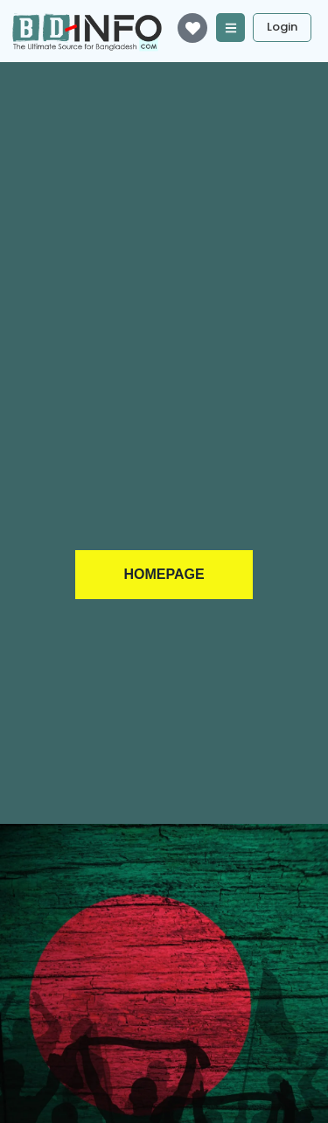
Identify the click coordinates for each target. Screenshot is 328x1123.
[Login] (282, 27)
